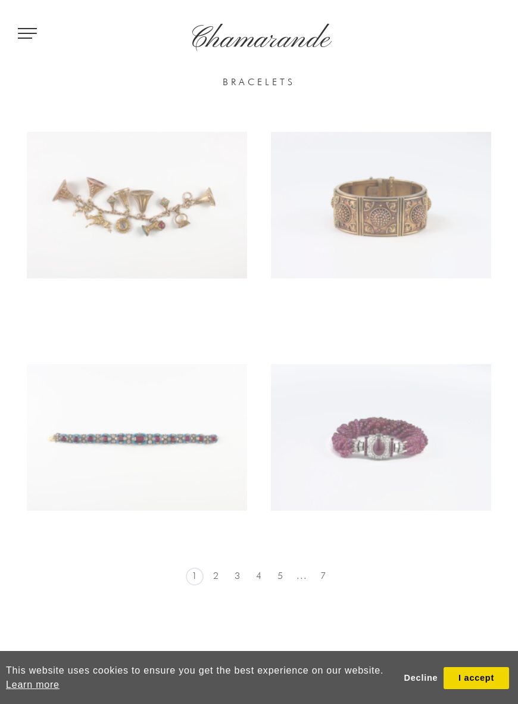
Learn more (33, 685)
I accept (476, 678)
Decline (421, 678)
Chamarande (259, 39)
